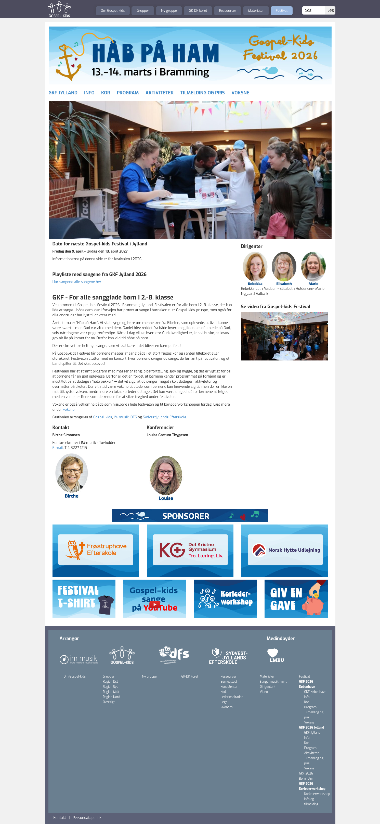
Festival (281, 10)
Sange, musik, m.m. (273, 682)
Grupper (143, 10)
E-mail (58, 447)
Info (89, 93)
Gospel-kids (102, 417)
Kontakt (60, 817)
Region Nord (111, 697)
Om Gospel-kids (113, 10)
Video (264, 692)
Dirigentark (268, 687)
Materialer (256, 10)
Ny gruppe (169, 10)
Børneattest (229, 682)
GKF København (315, 692)
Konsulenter (229, 687)
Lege (224, 702)
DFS (133, 417)
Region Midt (111, 692)
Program (128, 93)
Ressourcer (227, 10)
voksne (68, 409)
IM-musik (121, 417)
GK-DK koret (198, 10)
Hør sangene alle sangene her (77, 282)
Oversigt (109, 702)
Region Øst (110, 682)
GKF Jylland (63, 93)
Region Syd (111, 687)
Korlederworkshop (317, 794)
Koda (224, 692)
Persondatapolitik (87, 817)
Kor (105, 93)
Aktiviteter (160, 93)
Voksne (240, 93)
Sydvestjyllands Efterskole (164, 417)
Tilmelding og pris (202, 93)
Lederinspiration (232, 697)
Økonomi (227, 707)
